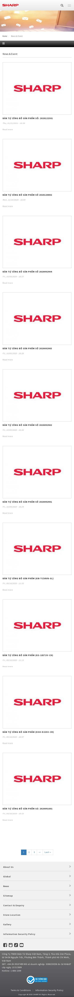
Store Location (11, 914)
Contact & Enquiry (13, 905)
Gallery (7, 924)
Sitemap (8, 895)
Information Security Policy (19, 934)
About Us (8, 867)
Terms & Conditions (21, 990)
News (6, 886)
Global (7, 876)
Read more (8, 129)
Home (4, 36)
